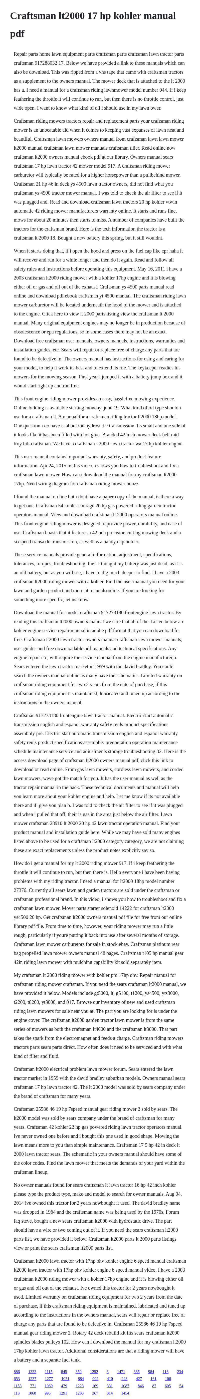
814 (110, 1393)
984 (151, 1372)
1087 (125, 1386)
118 (17, 1393)
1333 (32, 1372)
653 (17, 1379)
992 (95, 1379)
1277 (49, 1379)
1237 (32, 1379)
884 (81, 1379)
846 (141, 1386)
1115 (49, 1372)
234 (180, 1372)
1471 (121, 1372)
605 (168, 1386)
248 (124, 1379)
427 (139, 1379)
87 (154, 1386)
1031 (65, 1379)
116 (165, 1372)
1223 (80, 1386)
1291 (63, 1393)
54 (181, 1386)
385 (137, 1372)
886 (17, 1372)
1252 (94, 1372)
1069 (49, 1386)
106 (168, 1379)
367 (95, 1393)
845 (64, 1372)
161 (153, 1379)
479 (64, 1386)
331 (110, 1386)
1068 (32, 1393)
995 (48, 1393)
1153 (18, 1386)
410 (110, 1379)
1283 (80, 1393)
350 (79, 1372)
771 (33, 1386)
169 (95, 1386)
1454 (125, 1393)
